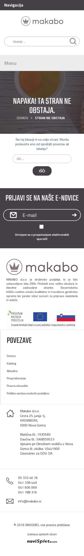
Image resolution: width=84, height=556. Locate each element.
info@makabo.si (29, 501)
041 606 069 (27, 487)
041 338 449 (27, 482)
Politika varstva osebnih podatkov (28, 393)
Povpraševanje (16, 378)
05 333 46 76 (28, 477)
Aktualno (12, 371)
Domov (22, 117)
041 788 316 (27, 492)
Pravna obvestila (17, 386)
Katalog (11, 363)
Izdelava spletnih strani (42, 534)
